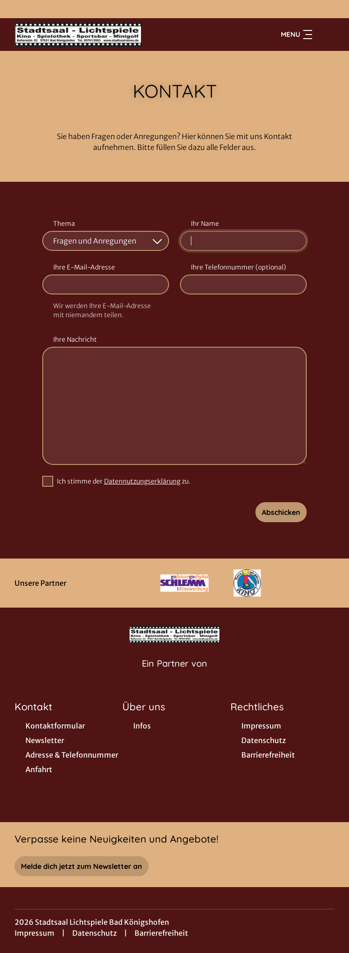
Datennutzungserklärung (142, 481)
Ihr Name (205, 224)
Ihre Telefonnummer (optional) (238, 267)
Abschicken (281, 512)
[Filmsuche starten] (325, 34)
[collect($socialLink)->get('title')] (16, 9)
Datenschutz (94, 933)
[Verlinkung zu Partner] (184, 583)
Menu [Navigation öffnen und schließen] (296, 34)
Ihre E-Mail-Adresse (84, 267)
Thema (64, 224)
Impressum (35, 933)
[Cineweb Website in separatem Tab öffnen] (174, 675)
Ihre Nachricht (75, 339)
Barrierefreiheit (161, 933)
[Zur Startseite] (78, 34)
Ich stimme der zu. (123, 481)
